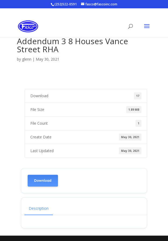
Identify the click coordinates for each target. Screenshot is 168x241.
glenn (26, 59)
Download (43, 180)
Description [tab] (39, 208)
